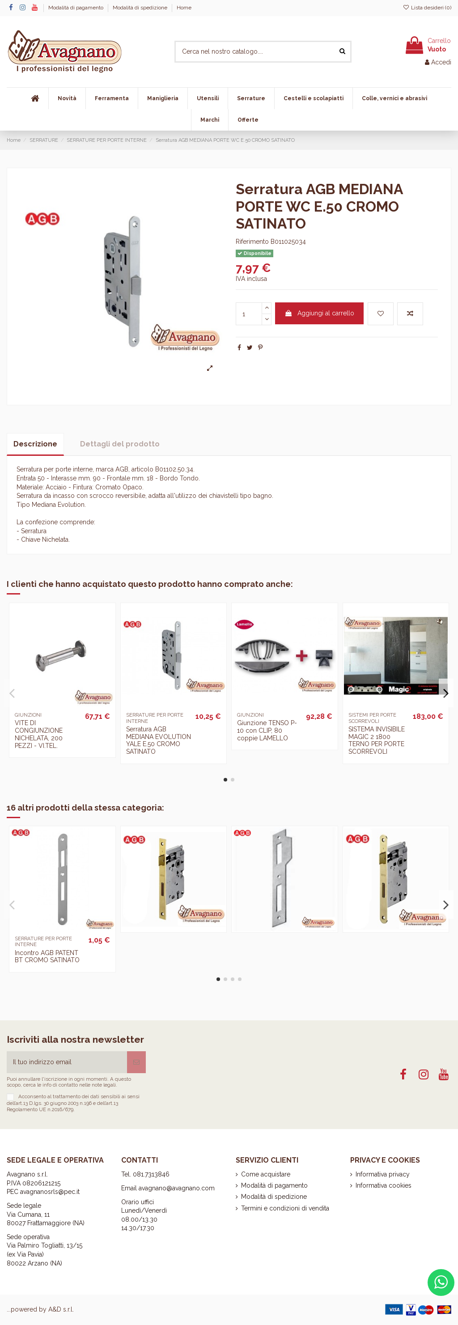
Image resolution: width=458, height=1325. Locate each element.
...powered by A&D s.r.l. (40, 1309)
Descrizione (35, 444)
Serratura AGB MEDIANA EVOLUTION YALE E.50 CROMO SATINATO (158, 740)
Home (184, 7)
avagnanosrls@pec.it (50, 1191)
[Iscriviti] (136, 1062)
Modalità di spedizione (141, 7)
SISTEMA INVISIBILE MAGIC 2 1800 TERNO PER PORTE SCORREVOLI (376, 740)
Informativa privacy (383, 1174)
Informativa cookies (383, 1185)
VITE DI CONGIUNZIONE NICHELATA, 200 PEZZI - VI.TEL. (39, 734)
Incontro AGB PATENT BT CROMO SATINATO (47, 956)
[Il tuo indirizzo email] (67, 1062)
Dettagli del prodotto (120, 444)
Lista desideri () (427, 7)
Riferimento (252, 241)
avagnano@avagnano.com (177, 1188)
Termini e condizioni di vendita (285, 1208)
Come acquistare (265, 1174)
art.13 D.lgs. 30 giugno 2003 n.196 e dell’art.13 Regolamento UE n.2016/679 (62, 1106)
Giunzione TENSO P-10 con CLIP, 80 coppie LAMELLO (267, 730)
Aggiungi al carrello (319, 313)
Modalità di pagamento (76, 7)
